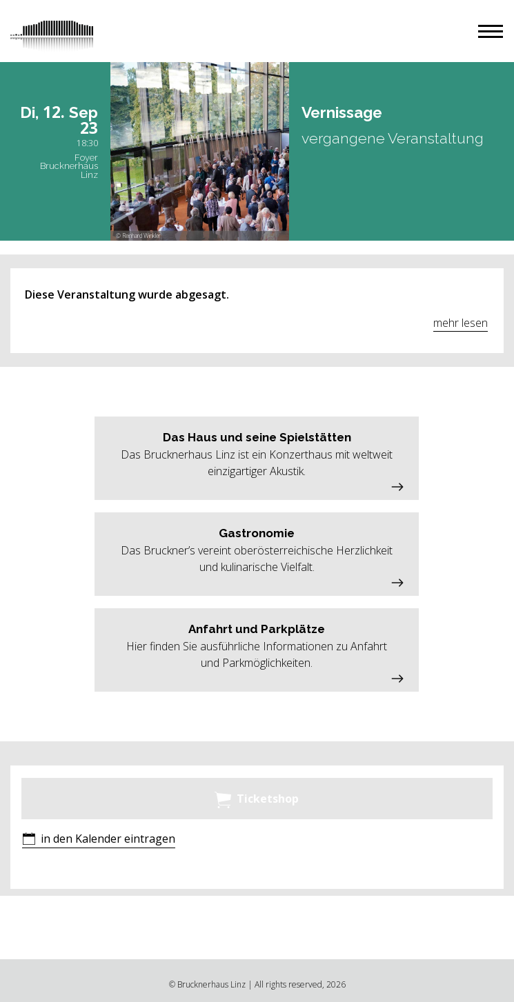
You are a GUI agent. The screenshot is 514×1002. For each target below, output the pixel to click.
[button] (490, 31)
